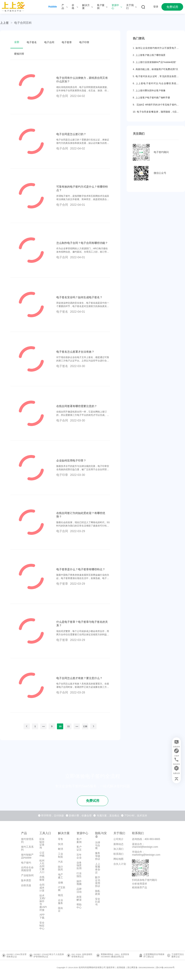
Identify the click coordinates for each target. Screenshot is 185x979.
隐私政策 (97, 892)
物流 (60, 895)
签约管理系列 (27, 841)
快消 (60, 844)
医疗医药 (60, 868)
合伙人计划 (119, 863)
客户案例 (79, 841)
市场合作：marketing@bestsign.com (146, 853)
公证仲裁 (41, 854)
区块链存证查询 (41, 843)
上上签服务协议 (97, 868)
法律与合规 (97, 845)
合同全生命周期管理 (27, 869)
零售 (60, 839)
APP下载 (41, 916)
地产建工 (60, 876)
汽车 (60, 861)
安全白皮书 (97, 902)
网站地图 (118, 858)
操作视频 (79, 883)
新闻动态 (118, 844)
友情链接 (121, 967)
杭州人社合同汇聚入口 (41, 866)
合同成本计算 (41, 887)
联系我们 (118, 853)
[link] (23, 22)
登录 (155, 6)
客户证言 (79, 848)
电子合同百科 (23, 22)
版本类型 (26, 880)
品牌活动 (79, 890)
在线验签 (41, 878)
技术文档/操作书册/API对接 (43, 902)
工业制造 (60, 855)
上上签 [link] (4, 22)
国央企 (60, 910)
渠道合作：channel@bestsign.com (145, 846)
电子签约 (26, 862)
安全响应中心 (41, 925)
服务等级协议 (97, 856)
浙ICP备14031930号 (165, 967)
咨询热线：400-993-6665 (146, 839)
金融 (60, 882)
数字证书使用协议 (97, 881)
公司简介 (118, 839)
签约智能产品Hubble (27, 856)
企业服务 (60, 902)
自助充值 (26, 885)
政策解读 (79, 898)
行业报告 (79, 875)
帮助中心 (79, 906)
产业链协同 (27, 875)
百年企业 (79, 856)
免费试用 (172, 7)
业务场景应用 (79, 865)
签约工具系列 (27, 848)
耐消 (60, 848)
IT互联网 (61, 889)
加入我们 (118, 848)
